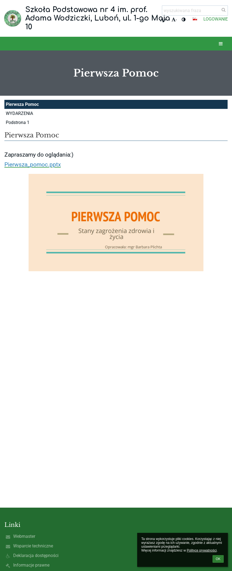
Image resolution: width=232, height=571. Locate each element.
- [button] (174, 19)
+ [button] (163, 19)
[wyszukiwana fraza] (195, 10)
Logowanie (215, 19)
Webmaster (24, 536)
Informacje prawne (31, 565)
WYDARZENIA (19, 113)
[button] (195, 19)
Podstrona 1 (17, 122)
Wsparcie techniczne (33, 546)
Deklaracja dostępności (36, 555)
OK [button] (218, 559)
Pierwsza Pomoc (22, 104)
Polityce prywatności (202, 550)
